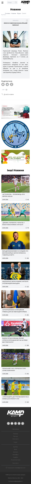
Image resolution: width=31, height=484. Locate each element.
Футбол (15, 447)
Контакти (15, 439)
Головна (7, 13)
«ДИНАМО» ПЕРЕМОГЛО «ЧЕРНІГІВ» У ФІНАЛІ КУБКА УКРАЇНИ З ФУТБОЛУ (13, 223)
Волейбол (15, 454)
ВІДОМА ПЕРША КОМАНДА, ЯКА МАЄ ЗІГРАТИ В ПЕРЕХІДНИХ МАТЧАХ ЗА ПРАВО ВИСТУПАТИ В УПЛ (15, 340)
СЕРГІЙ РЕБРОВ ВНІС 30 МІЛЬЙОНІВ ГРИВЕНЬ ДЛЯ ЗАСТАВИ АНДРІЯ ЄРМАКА (14, 311)
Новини (13, 13)
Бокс (15, 449)
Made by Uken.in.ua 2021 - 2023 (15, 478)
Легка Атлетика (15, 460)
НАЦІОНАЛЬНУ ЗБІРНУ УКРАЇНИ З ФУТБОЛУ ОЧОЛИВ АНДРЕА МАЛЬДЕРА (15, 282)
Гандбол (15, 457)
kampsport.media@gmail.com (16, 468)
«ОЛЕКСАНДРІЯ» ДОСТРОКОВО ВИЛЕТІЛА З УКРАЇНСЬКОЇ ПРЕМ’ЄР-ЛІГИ (15, 398)
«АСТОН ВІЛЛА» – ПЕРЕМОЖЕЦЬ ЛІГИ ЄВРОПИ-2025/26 (13, 195)
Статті (24, 13)
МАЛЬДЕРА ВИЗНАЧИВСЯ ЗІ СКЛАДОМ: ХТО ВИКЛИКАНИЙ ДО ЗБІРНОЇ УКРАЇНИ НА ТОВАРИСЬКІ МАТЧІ (15, 253)
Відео (19, 13)
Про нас (15, 436)
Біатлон (15, 452)
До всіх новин (9, 94)
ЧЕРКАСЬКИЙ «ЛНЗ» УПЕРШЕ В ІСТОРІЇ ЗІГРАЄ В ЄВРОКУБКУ (14, 369)
